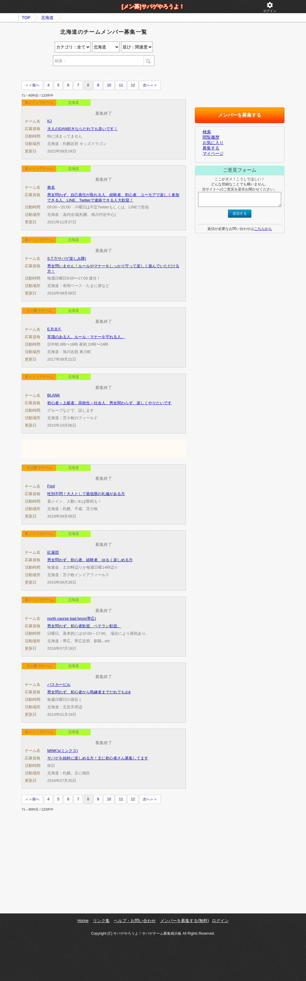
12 (133, 85)
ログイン (269, 7)
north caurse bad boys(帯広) (71, 618)
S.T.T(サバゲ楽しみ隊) (66, 258)
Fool (51, 486)
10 (109, 85)
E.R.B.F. (54, 329)
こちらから (263, 229)
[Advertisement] (91, 74)
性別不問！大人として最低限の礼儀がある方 (86, 494)
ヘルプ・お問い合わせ (135, 920)
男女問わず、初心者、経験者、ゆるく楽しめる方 (90, 560)
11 (121, 85)
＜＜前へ (32, 85)
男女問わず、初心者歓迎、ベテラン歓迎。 (84, 626)
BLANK (53, 395)
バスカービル (59, 684)
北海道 (47, 17)
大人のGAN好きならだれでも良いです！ (82, 128)
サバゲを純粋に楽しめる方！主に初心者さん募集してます (97, 758)
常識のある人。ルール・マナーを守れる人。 (86, 337)
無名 (51, 187)
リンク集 (101, 920)
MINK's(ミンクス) (62, 750)
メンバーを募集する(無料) (184, 920)
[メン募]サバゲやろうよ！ (153, 7)
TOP (26, 17)
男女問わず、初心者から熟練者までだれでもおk (89, 692)
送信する (239, 213)
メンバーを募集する (239, 115)
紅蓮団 (53, 552)
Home (82, 920)
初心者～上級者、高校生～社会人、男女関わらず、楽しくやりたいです (109, 403)
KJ (49, 121)
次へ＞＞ (150, 85)
